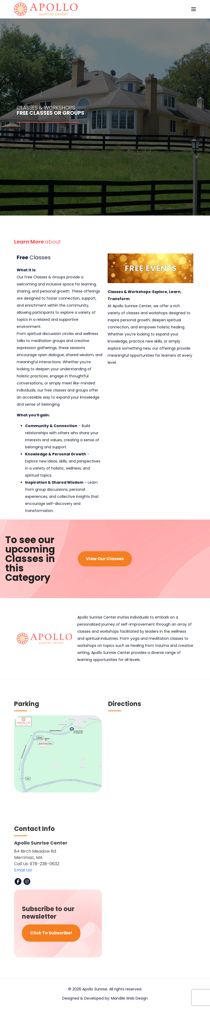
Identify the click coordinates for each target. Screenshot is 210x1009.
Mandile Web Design (129, 998)
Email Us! (23, 870)
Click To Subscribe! (51, 933)
